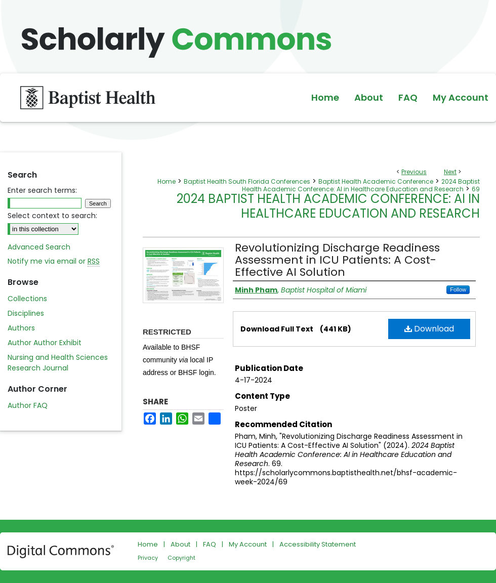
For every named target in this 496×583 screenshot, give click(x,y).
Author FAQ (28, 405)
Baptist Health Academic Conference (375, 181)
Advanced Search (39, 247)
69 (476, 189)
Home (166, 181)
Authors (21, 328)
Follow (458, 289)
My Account (248, 544)
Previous (414, 172)
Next (450, 172)
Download (429, 329)
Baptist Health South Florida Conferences (247, 181)
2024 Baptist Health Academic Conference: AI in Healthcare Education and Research (361, 185)
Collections (27, 299)
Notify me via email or (54, 261)
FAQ (209, 544)
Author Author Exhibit (44, 343)
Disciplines (26, 313)
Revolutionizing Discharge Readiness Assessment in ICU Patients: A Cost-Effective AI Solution (337, 260)
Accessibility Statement (317, 544)
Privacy (148, 558)
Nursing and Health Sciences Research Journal (58, 362)
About (180, 544)
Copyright (181, 558)
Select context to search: (52, 216)
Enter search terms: (42, 190)
